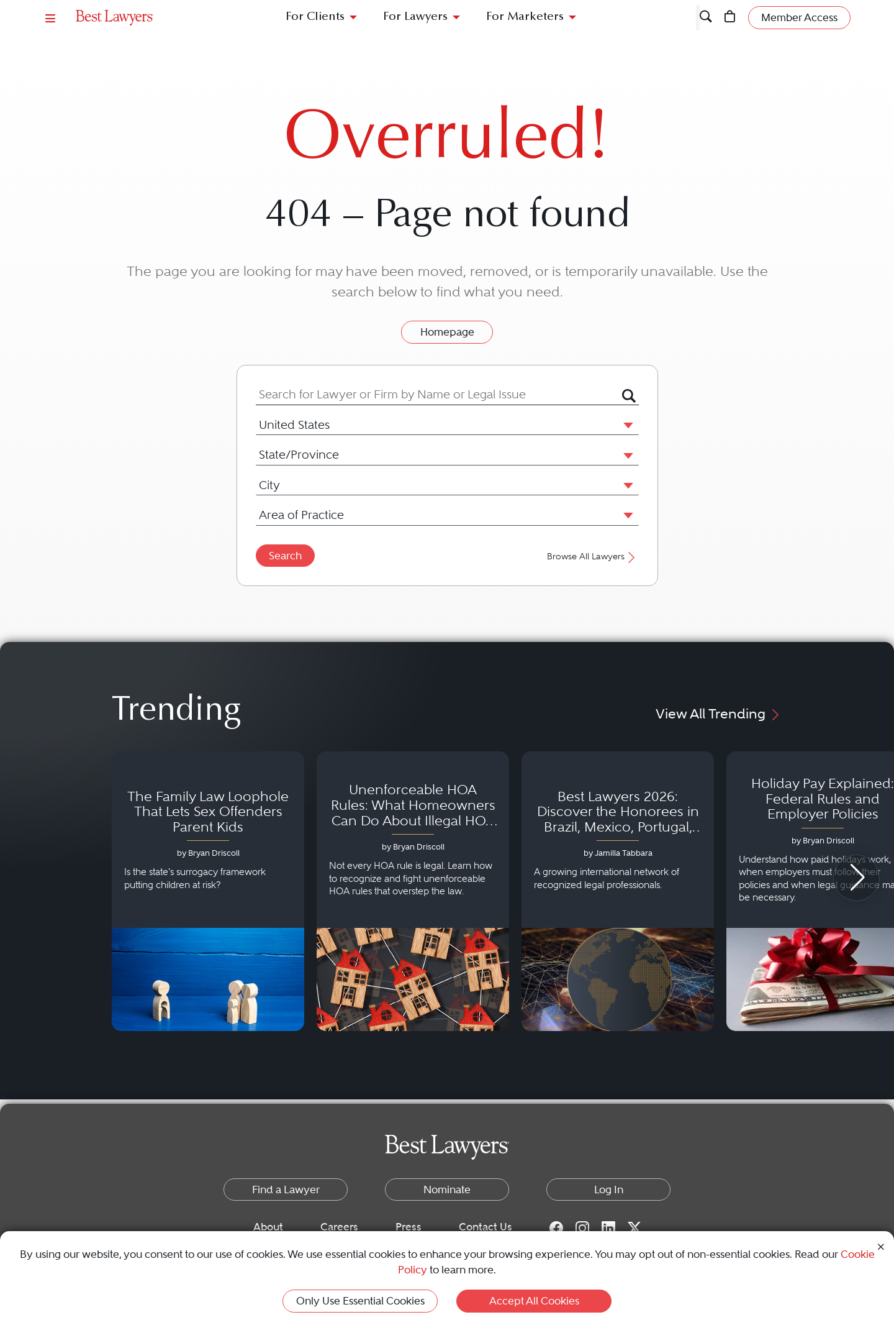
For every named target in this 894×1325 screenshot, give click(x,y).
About (268, 1227)
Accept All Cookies (534, 1301)
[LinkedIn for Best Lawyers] (608, 1227)
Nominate (447, 1189)
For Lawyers (415, 17)
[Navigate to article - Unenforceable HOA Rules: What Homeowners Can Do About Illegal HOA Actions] (413, 891)
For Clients (315, 17)
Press (408, 1227)
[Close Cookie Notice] (881, 1246)
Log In (608, 1189)
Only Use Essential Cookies (360, 1301)
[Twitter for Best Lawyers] (634, 1227)
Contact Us (485, 1227)
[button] (626, 424)
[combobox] (439, 394)
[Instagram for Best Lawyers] (582, 1227)
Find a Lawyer (286, 1189)
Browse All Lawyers (592, 556)
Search (285, 555)
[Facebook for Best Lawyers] (556, 1227)
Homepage (447, 332)
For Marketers (525, 17)
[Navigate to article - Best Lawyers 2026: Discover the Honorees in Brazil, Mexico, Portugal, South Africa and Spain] (618, 891)
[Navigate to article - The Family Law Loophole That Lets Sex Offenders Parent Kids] (208, 891)
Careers (339, 1227)
